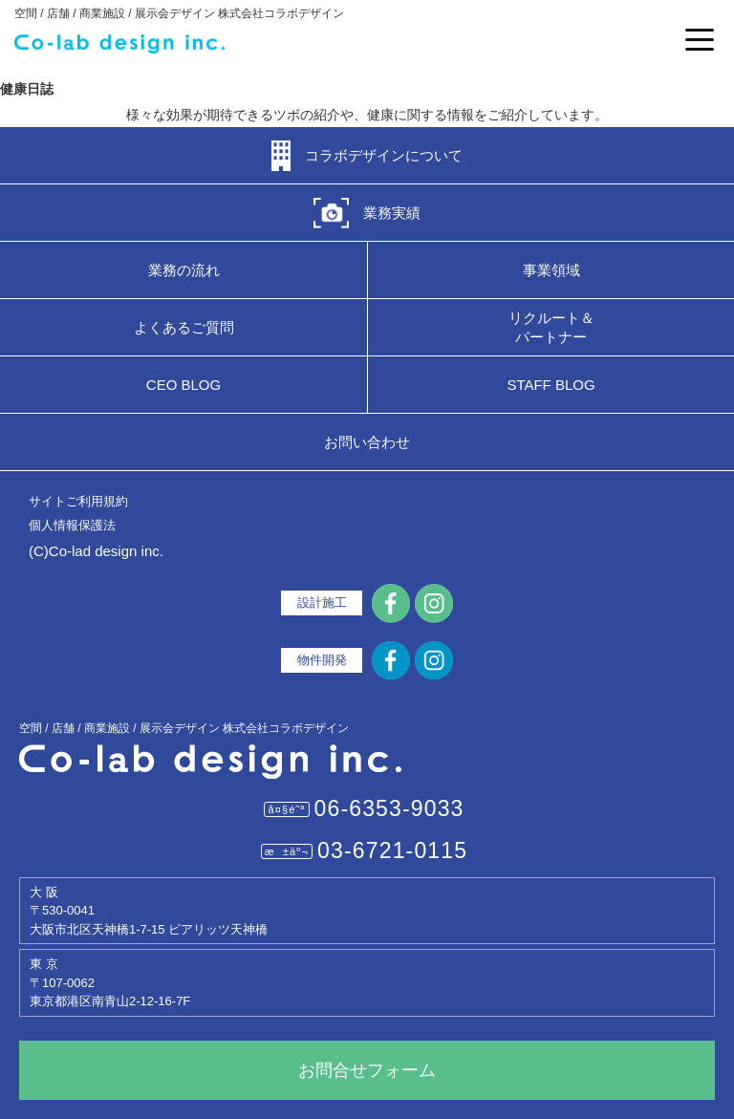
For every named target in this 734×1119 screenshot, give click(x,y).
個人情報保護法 (72, 525)
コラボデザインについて (384, 155)
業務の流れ (184, 270)
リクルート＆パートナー (551, 327)
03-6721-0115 (392, 850)
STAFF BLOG (550, 385)
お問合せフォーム (367, 1070)
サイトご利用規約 (78, 501)
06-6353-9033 (389, 808)
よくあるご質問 (184, 327)
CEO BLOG (183, 385)
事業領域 (551, 270)
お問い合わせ (367, 442)
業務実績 (392, 212)
